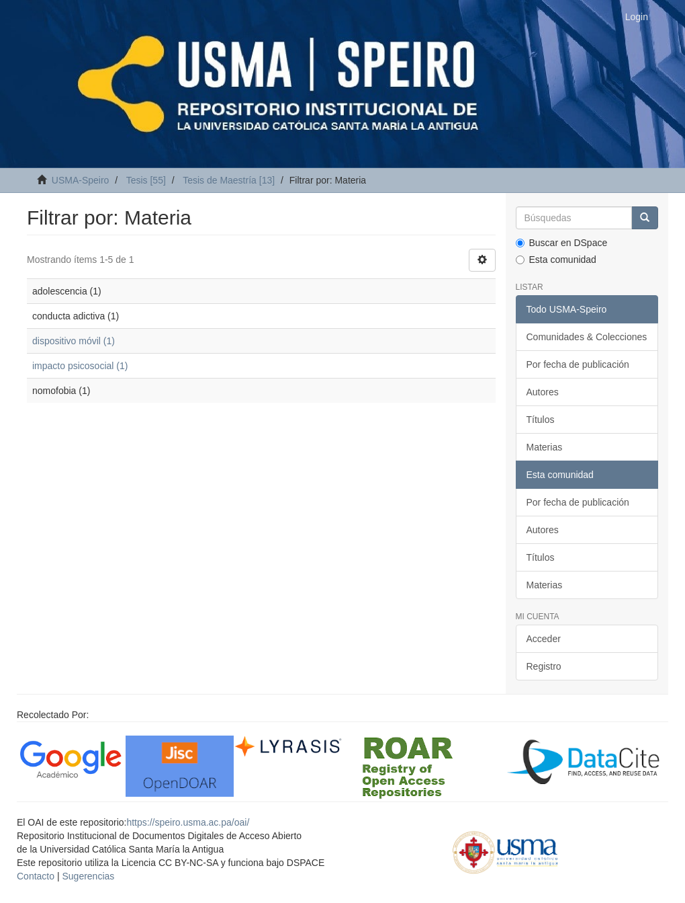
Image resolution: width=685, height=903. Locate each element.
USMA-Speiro (80, 180)
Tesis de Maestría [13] (229, 180)
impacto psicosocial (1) (80, 365)
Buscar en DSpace (562, 242)
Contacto (35, 876)
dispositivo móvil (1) (73, 341)
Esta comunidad (556, 259)
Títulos (541, 419)
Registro (544, 666)
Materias (545, 447)
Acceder (544, 638)
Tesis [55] (146, 180)
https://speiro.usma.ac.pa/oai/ (187, 822)
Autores (543, 392)
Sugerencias (88, 876)
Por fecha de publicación (578, 364)
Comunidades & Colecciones (587, 336)
